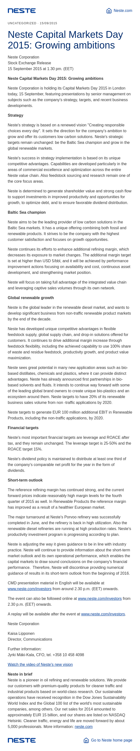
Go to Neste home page (107, 740)
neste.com (84, 727)
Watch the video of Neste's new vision (40, 664)
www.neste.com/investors (30, 589)
